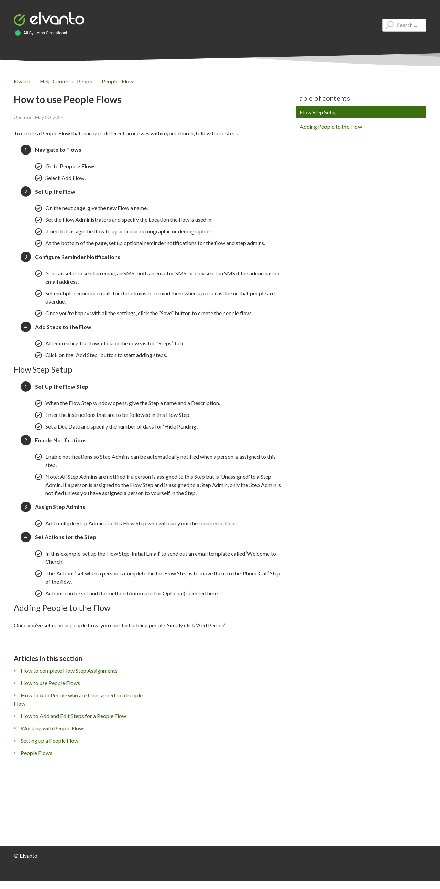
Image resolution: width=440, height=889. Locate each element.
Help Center (54, 81)
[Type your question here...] (404, 25)
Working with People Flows (53, 728)
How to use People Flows (50, 683)
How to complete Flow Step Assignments (69, 670)
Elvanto (23, 81)
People (85, 81)
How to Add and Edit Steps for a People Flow (73, 716)
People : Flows (119, 81)
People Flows (36, 753)
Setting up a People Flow (49, 740)
